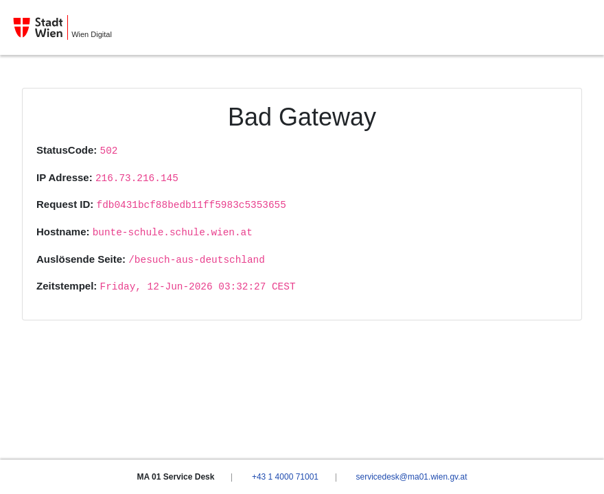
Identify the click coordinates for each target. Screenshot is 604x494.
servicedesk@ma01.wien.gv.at (411, 477)
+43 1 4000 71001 (285, 477)
